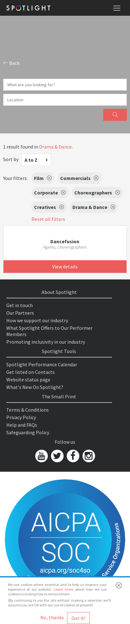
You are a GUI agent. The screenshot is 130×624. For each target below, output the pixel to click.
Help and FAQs (21, 425)
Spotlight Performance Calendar (41, 364)
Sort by (11, 159)
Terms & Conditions (27, 410)
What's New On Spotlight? (34, 387)
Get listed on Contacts (30, 372)
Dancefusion (64, 241)
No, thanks (52, 617)
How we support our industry (37, 320)
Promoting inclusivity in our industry (45, 342)
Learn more (63, 589)
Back (11, 63)
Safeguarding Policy (27, 432)
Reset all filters (48, 219)
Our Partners (20, 313)
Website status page (28, 379)
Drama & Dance (55, 146)
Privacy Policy (21, 417)
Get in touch (19, 305)
